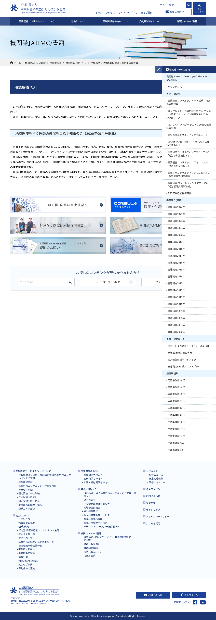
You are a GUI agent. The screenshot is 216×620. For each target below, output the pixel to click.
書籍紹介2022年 (176, 221)
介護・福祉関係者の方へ (97, 482)
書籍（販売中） (174, 93)
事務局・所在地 (26, 549)
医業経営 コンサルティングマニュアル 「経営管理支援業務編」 (187, 184)
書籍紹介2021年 (176, 228)
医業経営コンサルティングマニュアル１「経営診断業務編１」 (188, 153)
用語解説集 (56, 62)
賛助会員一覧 (25, 538)
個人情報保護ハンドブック (182, 359)
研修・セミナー (157, 482)
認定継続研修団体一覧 (30, 545)
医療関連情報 (156, 478)
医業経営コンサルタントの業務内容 (37, 485)
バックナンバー (176, 86)
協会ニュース (156, 474)
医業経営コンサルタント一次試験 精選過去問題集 (188, 102)
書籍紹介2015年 (176, 269)
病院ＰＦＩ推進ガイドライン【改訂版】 (189, 345)
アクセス (110, 12)
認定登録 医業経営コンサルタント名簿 (38, 530)
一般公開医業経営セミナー (98, 503)
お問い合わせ (175, 12)
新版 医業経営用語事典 (180, 352)
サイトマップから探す (108, 282)
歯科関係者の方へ (93, 478)
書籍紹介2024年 (176, 207)
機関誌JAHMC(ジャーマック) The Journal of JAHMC (188, 78)
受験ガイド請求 (26, 508)
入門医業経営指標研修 (179, 193)
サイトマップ (125, 12)
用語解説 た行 (73, 62)
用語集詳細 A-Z (176, 442)
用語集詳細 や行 (176, 428)
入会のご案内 (25, 564)
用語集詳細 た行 (176, 401)
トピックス (152, 471)
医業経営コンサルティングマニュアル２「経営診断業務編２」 (188, 164)
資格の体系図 (25, 489)
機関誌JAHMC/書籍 (35, 62)
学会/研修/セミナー (91, 489)
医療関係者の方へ (93, 474)
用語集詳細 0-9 (176, 449)
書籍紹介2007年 (176, 325)
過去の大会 (90, 500)
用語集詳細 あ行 (176, 380)
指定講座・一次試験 (29, 493)
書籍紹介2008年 (176, 318)
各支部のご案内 (26, 553)
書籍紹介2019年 (176, 241)
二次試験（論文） (27, 497)
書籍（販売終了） (175, 338)
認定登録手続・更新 (29, 501)
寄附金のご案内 (26, 568)
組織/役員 (23, 526)
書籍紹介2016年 (176, 262)
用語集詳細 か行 (176, 387)
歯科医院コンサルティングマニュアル (188, 135)
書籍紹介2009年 (176, 311)
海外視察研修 (91, 511)
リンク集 (150, 502)
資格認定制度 (25, 482)
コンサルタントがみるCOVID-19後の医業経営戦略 (188, 126)
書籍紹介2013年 (176, 283)
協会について (23, 515)
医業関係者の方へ (90, 471)
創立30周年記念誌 (28, 560)
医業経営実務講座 (93, 518)
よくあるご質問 (144, 12)
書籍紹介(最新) (174, 200)
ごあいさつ (24, 518)
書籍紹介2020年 (176, 235)
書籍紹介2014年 (176, 276)
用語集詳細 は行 (176, 415)
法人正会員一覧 (26, 534)
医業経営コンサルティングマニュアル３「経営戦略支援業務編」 (188, 174)
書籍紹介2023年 (176, 214)
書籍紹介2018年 (176, 248)
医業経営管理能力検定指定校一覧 (36, 541)
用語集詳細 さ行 (176, 394)
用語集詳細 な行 (176, 408)
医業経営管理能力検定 (95, 522)
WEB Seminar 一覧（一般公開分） (102, 526)
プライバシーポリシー (158, 516)
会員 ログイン (199, 8)
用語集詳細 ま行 (176, 422)
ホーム (98, 12)
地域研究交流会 (92, 507)
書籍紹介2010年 (176, 304)
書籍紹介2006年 (176, 331)
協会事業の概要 (26, 522)
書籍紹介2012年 (176, 290)
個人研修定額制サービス (97, 515)
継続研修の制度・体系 (30, 504)
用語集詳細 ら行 (176, 435)
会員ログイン (153, 489)
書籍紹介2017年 (176, 255)
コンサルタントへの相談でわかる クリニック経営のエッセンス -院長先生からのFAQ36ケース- (188, 114)
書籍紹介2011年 (176, 297)
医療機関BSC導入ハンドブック (184, 366)
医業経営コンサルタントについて (33, 471)
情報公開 (23, 557)
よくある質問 (153, 523)
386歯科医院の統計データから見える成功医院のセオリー (187, 143)
